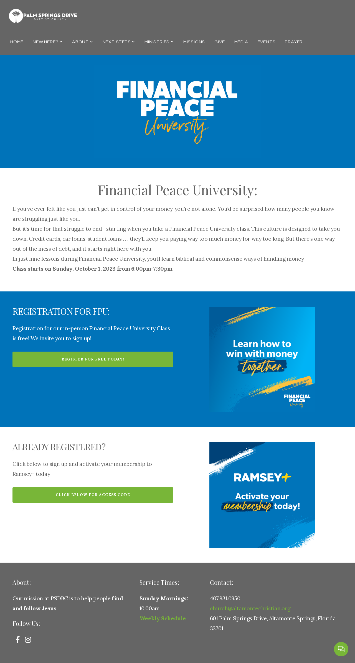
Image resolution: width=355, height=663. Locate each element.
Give (219, 42)
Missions (194, 42)
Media (241, 42)
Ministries (159, 42)
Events (267, 42)
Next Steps (119, 42)
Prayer (294, 42)
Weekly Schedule (163, 618)
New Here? (48, 42)
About (82, 42)
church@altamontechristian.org (250, 608)
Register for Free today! (93, 359)
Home (16, 42)
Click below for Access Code (93, 494)
